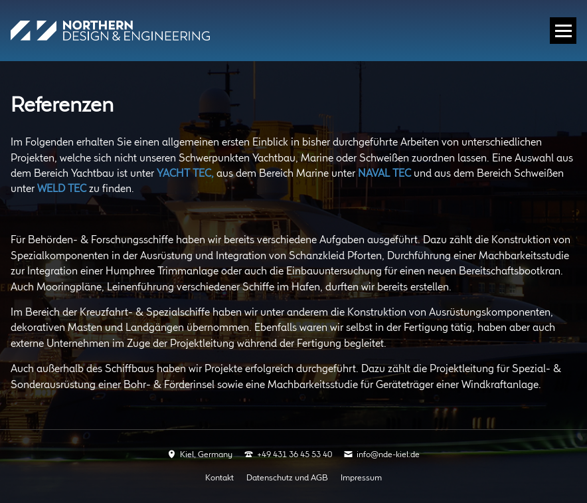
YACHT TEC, (185, 174)
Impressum (361, 478)
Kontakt (219, 478)
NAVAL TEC (384, 174)
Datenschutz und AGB (287, 478)
